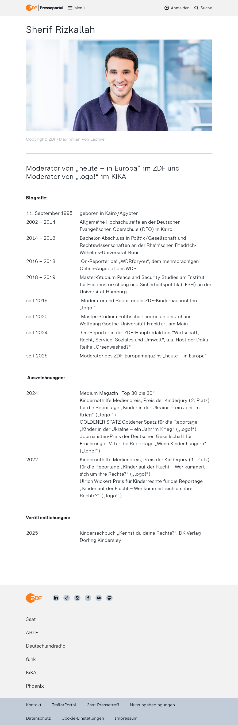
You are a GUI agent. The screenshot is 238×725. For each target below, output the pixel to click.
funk (31, 659)
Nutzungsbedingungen (152, 704)
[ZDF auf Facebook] (88, 598)
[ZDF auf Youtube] (98, 598)
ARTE (32, 633)
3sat (31, 619)
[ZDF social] (109, 598)
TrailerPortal (64, 704)
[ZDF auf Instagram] (77, 598)
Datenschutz (38, 718)
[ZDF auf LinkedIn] (56, 598)
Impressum (126, 718)
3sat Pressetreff (103, 704)
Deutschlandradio (46, 646)
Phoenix (35, 686)
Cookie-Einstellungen (83, 718)
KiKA (31, 673)
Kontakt (33, 704)
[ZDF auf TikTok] (66, 598)
